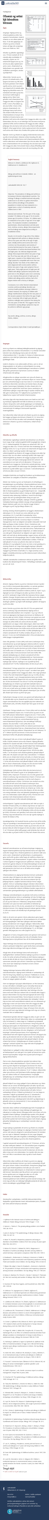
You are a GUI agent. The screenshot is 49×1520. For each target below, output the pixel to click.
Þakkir (5, 1194)
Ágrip (4, 28)
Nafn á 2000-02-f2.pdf (11, 1472)
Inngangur (6, 344)
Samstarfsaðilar (30, 1497)
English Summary (13, 159)
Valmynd (46, 3)
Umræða (6, 843)
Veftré (27, 1494)
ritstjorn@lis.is (11, 1497)
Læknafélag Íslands (14, 1511)
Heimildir (6, 1215)
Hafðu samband (36, 1494)
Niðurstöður (7, 579)
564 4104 (10, 1494)
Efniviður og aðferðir (10, 435)
